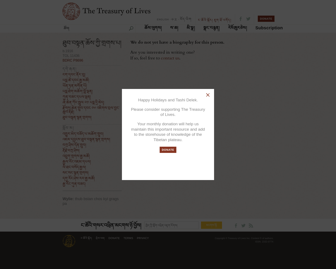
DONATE (168, 149)
